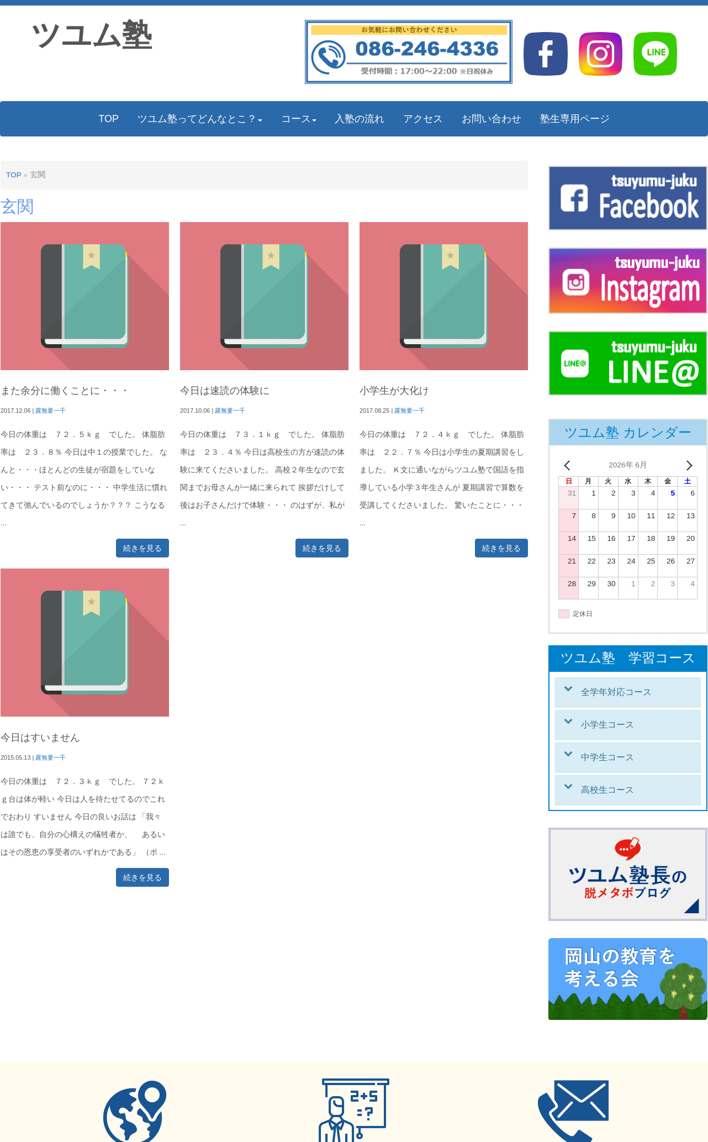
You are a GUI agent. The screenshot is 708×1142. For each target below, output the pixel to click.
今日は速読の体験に (225, 390)
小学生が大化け (394, 390)
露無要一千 (50, 410)
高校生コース (607, 789)
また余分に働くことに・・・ (65, 390)
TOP (13, 175)
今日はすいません (40, 737)
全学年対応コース (616, 692)
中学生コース (607, 757)
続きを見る (142, 548)
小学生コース (607, 724)
